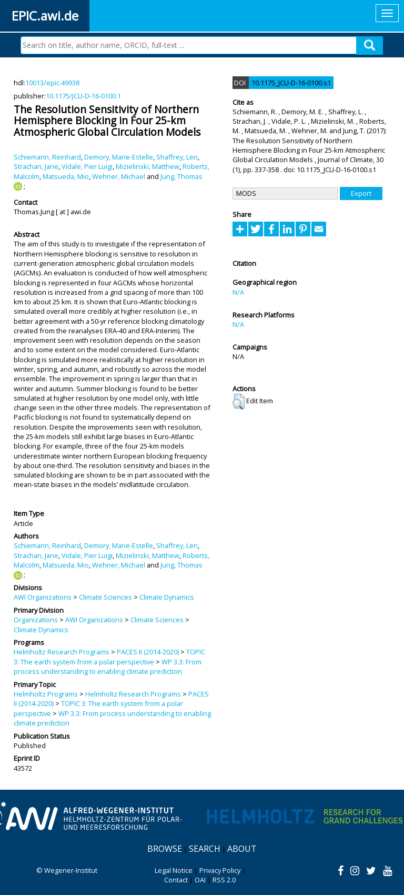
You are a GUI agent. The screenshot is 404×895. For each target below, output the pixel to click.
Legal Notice (174, 870)
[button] (239, 402)
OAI (200, 879)
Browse (164, 848)
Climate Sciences (105, 597)
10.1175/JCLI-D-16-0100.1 (83, 96)
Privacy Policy (219, 870)
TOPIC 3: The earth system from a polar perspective (109, 656)
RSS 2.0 (224, 879)
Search (204, 848)
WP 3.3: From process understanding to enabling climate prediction (107, 666)
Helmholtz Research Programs (61, 652)
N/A (238, 292)
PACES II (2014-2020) (148, 652)
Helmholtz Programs (46, 694)
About (242, 848)
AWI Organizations (43, 597)
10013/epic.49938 (52, 82)
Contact (176, 879)
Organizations (36, 619)
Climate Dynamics (166, 597)
